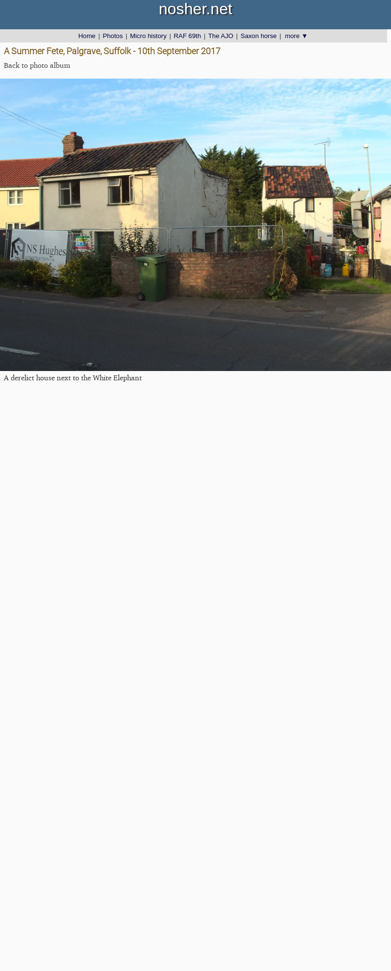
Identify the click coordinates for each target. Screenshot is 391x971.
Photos (113, 36)
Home (86, 36)
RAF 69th (187, 36)
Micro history (148, 36)
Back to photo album (37, 65)
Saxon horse (258, 36)
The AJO (220, 36)
